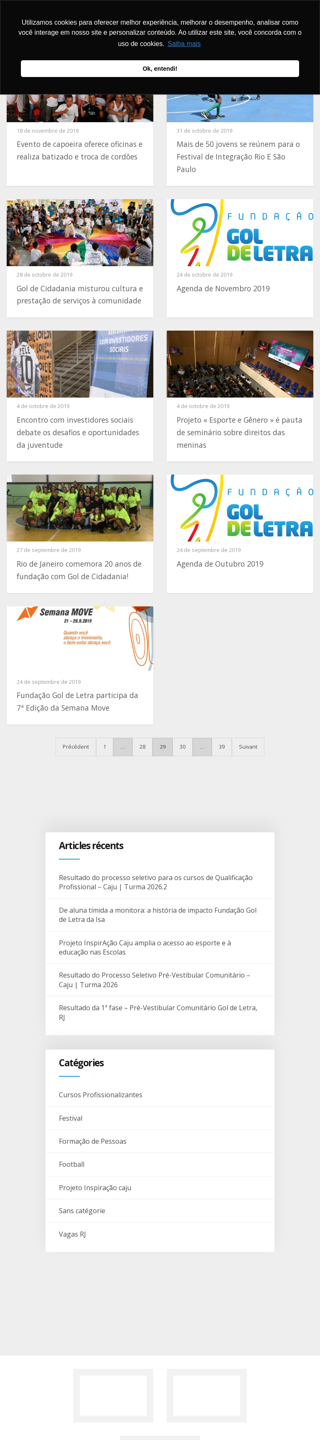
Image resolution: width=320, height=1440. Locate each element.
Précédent (76, 746)
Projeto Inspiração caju (95, 1187)
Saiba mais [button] (184, 43)
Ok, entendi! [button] (159, 68)
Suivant (248, 746)
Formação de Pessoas (93, 1141)
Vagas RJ (72, 1234)
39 (222, 746)
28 (142, 746)
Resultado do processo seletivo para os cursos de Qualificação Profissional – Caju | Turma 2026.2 (156, 882)
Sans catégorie (82, 1210)
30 (182, 746)
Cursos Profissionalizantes (100, 1094)
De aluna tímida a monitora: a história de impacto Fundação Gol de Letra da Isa (158, 915)
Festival (70, 1118)
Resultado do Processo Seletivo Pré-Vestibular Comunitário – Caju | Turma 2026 (154, 979)
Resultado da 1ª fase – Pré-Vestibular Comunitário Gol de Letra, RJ (158, 1012)
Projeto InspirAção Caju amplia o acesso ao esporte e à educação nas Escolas (145, 947)
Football (71, 1164)
